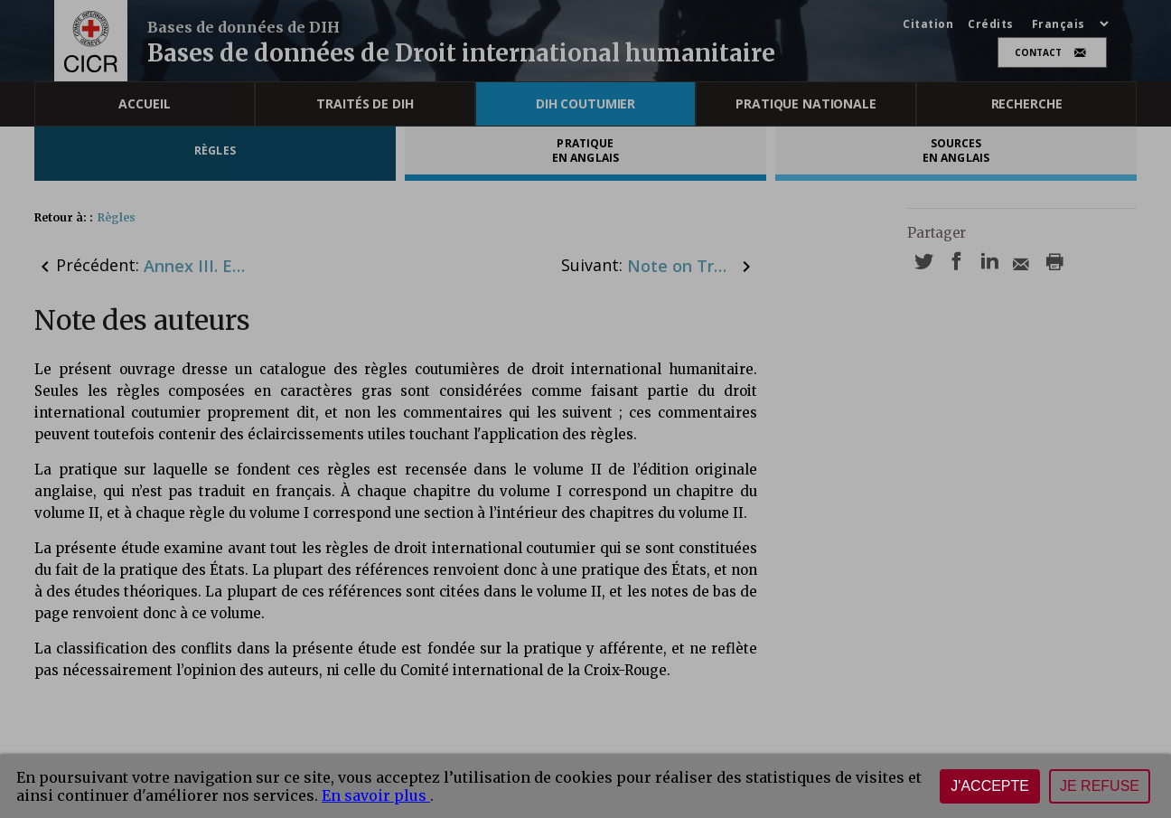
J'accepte (990, 786)
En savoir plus (376, 795)
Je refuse (1099, 786)
